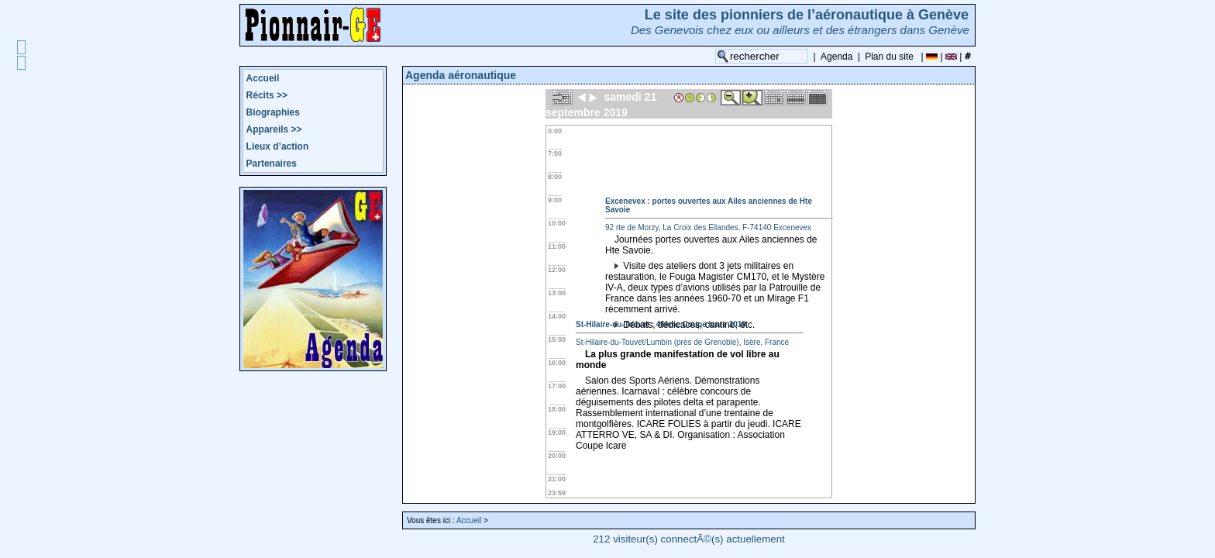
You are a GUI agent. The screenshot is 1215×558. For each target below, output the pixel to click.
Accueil (263, 78)
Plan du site (889, 56)
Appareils (274, 129)
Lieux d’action (277, 146)
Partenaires (271, 163)
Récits (266, 95)
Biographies (273, 112)
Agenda (836, 56)
